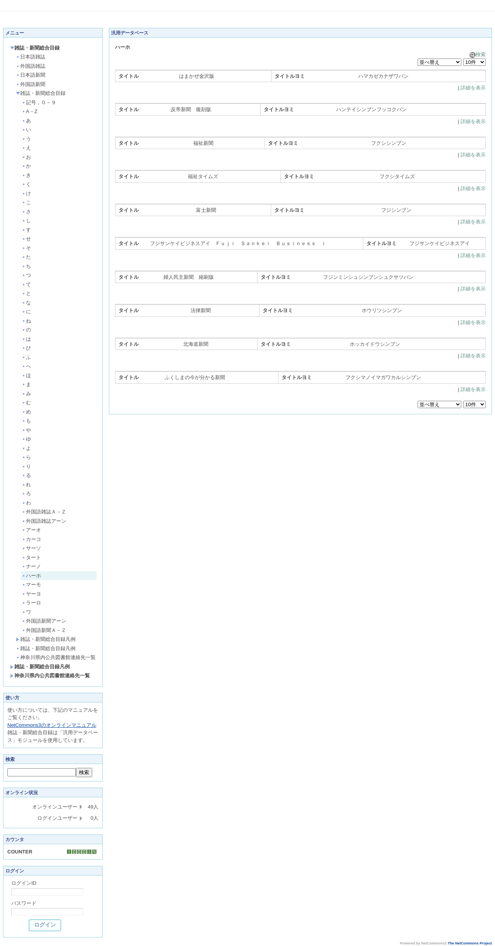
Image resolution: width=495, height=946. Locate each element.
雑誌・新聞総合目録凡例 (46, 639)
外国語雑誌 (30, 66)
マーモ (31, 584)
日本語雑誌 (30, 57)
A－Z (30, 111)
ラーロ (31, 603)
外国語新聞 (30, 84)
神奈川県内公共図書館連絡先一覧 (56, 657)
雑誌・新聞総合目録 (35, 48)
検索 (477, 54)
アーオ (31, 530)
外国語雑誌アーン (44, 521)
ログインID (23, 883)
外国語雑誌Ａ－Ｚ (44, 512)
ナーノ (31, 566)
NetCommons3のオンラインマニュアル (51, 725)
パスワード (23, 903)
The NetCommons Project (470, 943)
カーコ (31, 539)
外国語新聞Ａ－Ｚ (44, 630)
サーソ (31, 548)
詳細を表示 (473, 88)
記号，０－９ (39, 102)
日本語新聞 (30, 75)
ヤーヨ (31, 594)
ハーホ (31, 576)
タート (31, 557)
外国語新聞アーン (44, 621)
